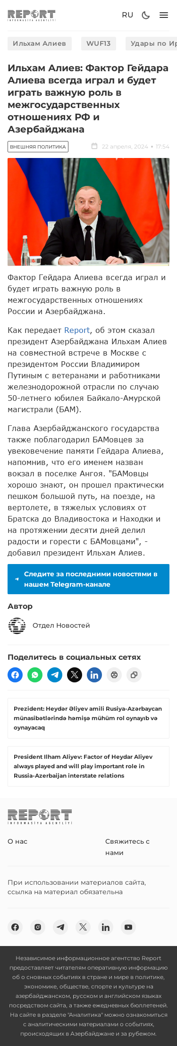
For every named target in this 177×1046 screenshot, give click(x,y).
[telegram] (54, 674)
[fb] (15, 674)
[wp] (34, 674)
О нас (17, 841)
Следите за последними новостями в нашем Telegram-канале (85, 579)
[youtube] (128, 927)
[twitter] (74, 674)
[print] (114, 674)
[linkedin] (94, 674)
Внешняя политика (38, 147)
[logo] (32, 15)
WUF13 (98, 43)
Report (77, 329)
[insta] (37, 927)
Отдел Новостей (49, 625)
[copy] (134, 674)
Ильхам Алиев (40, 43)
